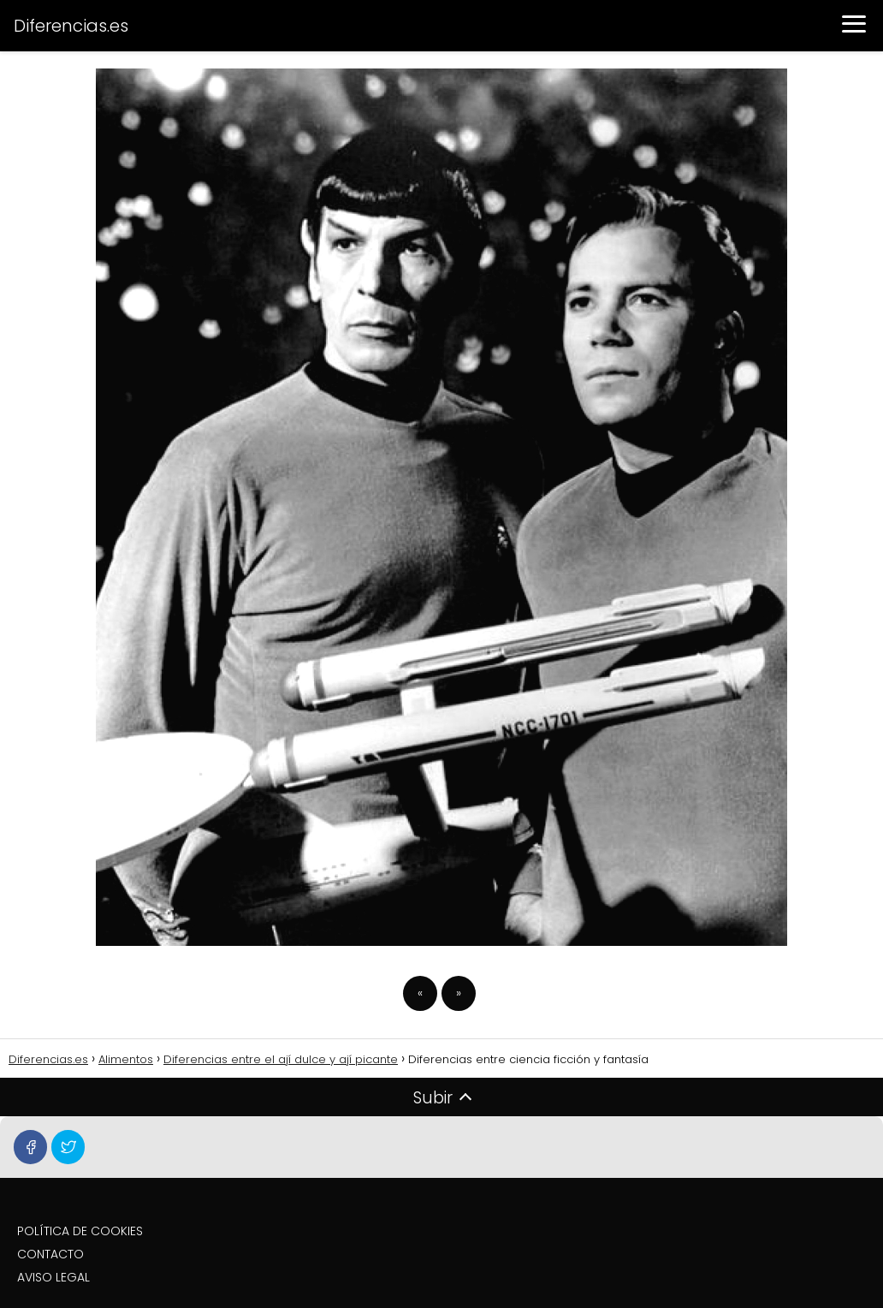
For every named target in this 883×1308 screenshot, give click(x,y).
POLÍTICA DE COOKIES (80, 1231)
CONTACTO (50, 1254)
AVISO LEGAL (53, 1277)
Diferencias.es (71, 26)
